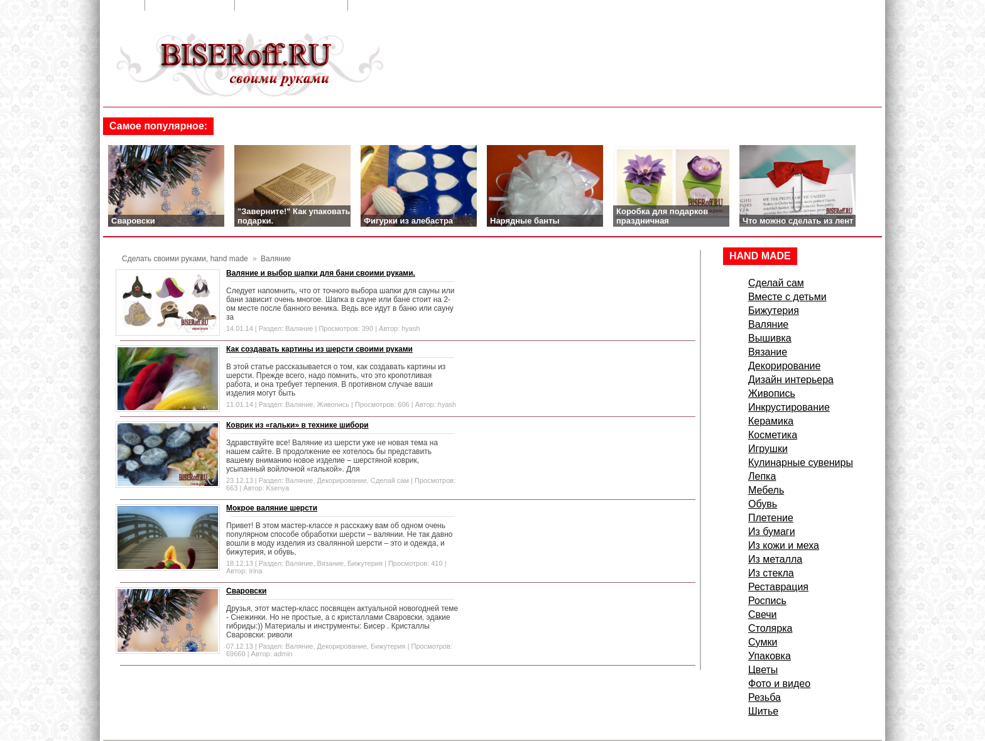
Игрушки (768, 448)
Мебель (766, 490)
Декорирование (342, 480)
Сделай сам (390, 480)
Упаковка (769, 656)
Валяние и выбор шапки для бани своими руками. (320, 273)
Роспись (767, 600)
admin (283, 653)
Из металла (775, 559)
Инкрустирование (789, 407)
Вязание (330, 563)
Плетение (770, 517)
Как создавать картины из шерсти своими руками (319, 349)
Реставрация (778, 586)
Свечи (762, 614)
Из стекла (771, 573)
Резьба (764, 697)
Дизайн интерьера (791, 379)
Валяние (299, 328)
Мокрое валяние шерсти (271, 508)
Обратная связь (191, 5)
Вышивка (770, 338)
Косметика (772, 435)
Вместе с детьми (787, 296)
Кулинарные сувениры (800, 462)
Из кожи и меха (783, 545)
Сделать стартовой (401, 5)
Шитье (763, 711)
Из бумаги (771, 531)
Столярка (770, 628)
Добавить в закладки (292, 5)
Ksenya (278, 488)
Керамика (770, 421)
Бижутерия (365, 563)
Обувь (762, 504)
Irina (255, 571)
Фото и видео (779, 683)
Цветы (763, 669)
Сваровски (246, 591)
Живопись (333, 404)
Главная (119, 5)
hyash (410, 328)
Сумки (762, 642)
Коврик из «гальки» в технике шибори (297, 425)
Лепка (762, 476)
